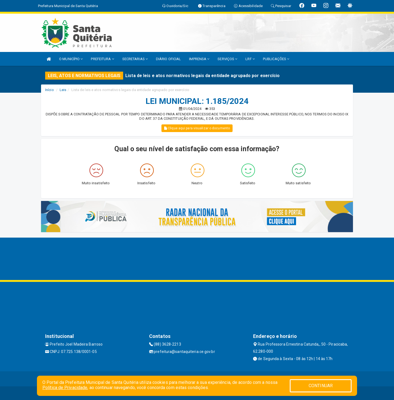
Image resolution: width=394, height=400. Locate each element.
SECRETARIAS (135, 59)
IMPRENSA (199, 59)
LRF (250, 59)
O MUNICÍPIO (71, 59)
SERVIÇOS (227, 59)
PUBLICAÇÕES (276, 59)
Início (49, 90)
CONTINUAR (321, 385)
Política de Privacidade (64, 387)
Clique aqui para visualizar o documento (197, 128)
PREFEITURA (102, 59)
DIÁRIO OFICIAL (168, 59)
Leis (63, 90)
